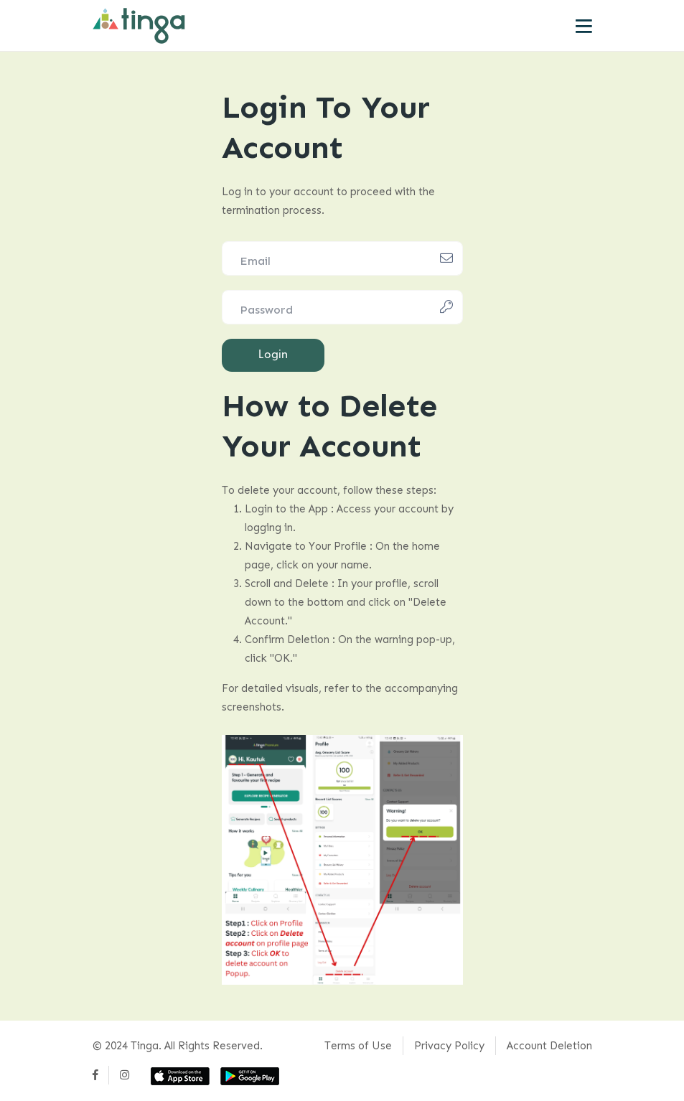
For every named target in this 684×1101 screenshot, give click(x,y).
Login (273, 354)
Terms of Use (358, 1045)
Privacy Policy (449, 1045)
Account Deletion (549, 1045)
